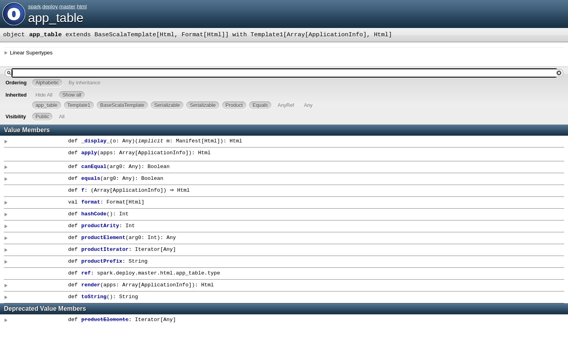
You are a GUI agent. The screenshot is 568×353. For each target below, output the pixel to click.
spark (34, 6)
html (82, 6)
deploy (50, 6)
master (67, 6)
